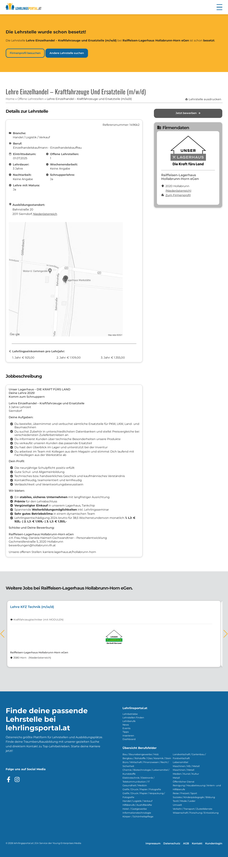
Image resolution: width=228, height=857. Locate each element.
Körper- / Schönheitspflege (138, 816)
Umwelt (177, 805)
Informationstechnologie (137, 812)
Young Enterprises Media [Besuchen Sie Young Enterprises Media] (67, 843)
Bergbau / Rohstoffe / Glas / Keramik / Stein (147, 758)
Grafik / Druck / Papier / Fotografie (142, 789)
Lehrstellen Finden (133, 717)
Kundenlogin (213, 843)
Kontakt (197, 843)
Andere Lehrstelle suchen (67, 53)
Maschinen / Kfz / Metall (186, 766)
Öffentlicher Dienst (183, 781)
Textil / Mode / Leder (184, 801)
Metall (176, 777)
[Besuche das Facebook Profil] (8, 779)
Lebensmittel (180, 762)
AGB (186, 843)
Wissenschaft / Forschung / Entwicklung (196, 812)
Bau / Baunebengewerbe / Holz (141, 754)
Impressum (153, 843)
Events (126, 728)
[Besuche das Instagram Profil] (17, 779)
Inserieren (128, 735)
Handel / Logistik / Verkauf (137, 801)
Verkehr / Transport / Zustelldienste (192, 809)
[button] (219, 7)
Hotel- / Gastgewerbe (135, 809)
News (126, 724)
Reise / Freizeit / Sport (185, 793)
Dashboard (129, 739)
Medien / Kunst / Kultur (186, 773)
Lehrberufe (129, 721)
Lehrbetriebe (130, 714)
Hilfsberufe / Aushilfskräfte (137, 805)
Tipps (126, 732)
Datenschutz (171, 843)
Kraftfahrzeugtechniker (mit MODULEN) (39, 619)
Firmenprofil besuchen (25, 53)
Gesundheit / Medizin (135, 785)
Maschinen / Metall (183, 770)
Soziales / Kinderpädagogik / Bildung (194, 797)
